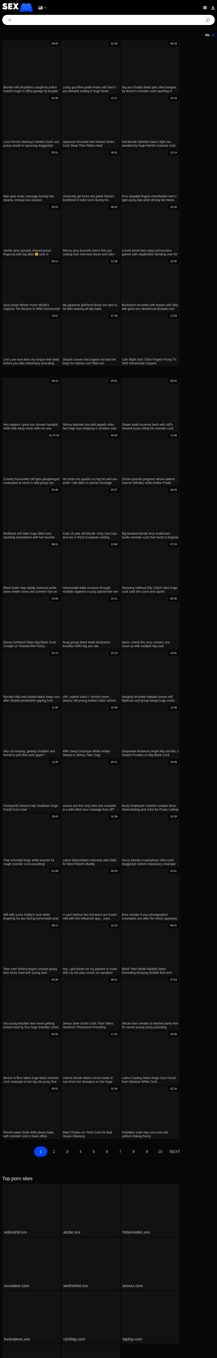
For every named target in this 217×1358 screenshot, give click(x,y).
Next (174, 861)
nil (210, 35)
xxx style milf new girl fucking (29, 1140)
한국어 (117, 1305)
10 (160, 861)
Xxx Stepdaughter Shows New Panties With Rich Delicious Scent (58, 1075)
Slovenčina (54, 1305)
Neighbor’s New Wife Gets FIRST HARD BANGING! (48, 1127)
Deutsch (46, 1312)
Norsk (86, 1305)
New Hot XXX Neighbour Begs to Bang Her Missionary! (50, 1088)
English (99, 1319)
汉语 (106, 1312)
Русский (207, 1312)
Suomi (144, 1305)
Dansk (158, 1305)
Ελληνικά (173, 1305)
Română (76, 1312)
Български (147, 1319)
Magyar (205, 1305)
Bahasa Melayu (144, 1312)
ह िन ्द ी (121, 1312)
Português (29, 1312)
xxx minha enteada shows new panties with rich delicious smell (56, 1101)
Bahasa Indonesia (171, 1312)
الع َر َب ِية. (10, 1312)
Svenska (92, 1312)
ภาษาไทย (101, 1305)
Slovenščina (34, 1305)
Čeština (190, 1305)
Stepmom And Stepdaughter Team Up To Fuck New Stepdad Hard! (59, 1169)
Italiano (114, 1319)
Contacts (108, 1353)
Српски (72, 1305)
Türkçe (85, 1319)
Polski (61, 1312)
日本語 (131, 1305)
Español (129, 1319)
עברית (193, 1312)
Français (70, 1319)
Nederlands (13, 1305)
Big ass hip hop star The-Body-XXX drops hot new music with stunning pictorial (69, 1114)
